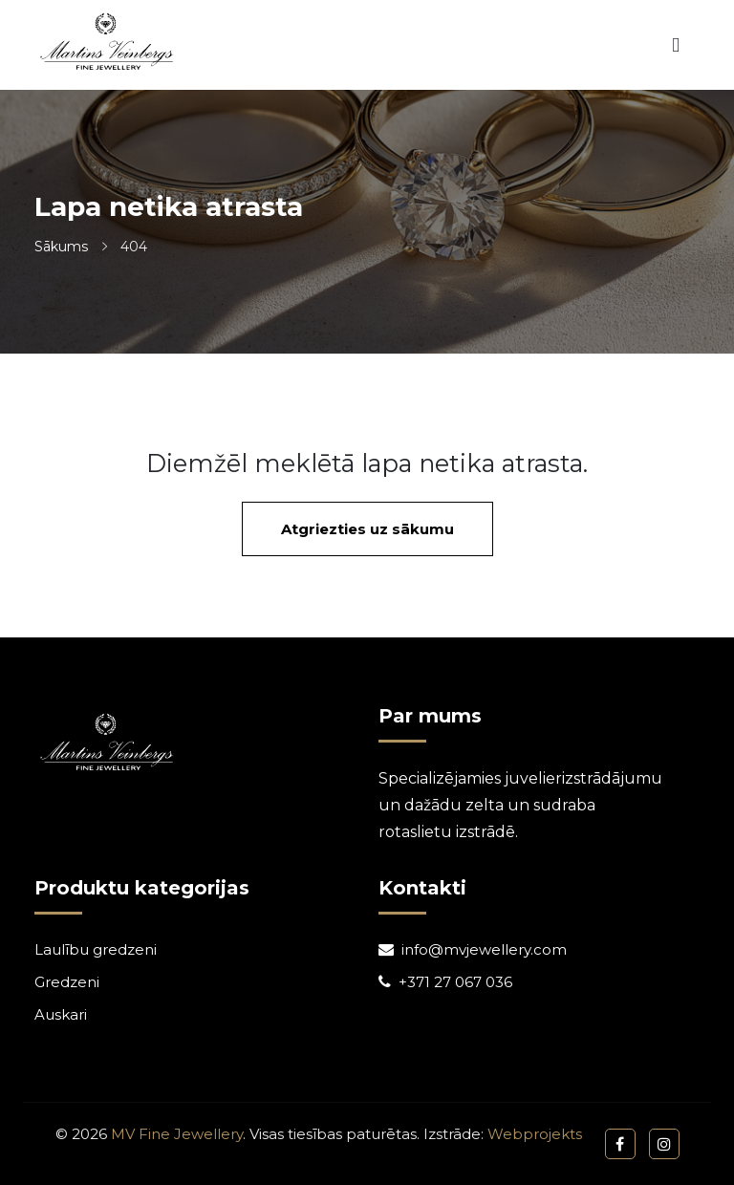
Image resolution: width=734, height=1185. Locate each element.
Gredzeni (66, 982)
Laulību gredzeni (95, 949)
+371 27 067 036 (455, 982)
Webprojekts (534, 1134)
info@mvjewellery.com (484, 949)
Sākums (61, 246)
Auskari (60, 1014)
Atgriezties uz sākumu (367, 529)
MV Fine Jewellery (177, 1134)
